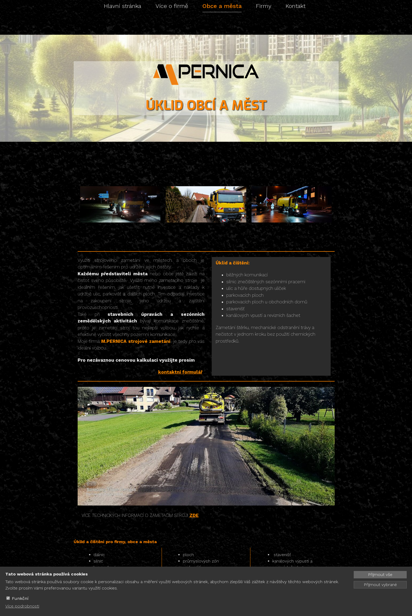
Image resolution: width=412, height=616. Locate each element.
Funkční (20, 598)
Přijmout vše (380, 574)
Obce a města (222, 6)
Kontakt (295, 6)
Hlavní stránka (122, 6)
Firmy (263, 6)
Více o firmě (172, 6)
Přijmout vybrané (380, 584)
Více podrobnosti (22, 606)
